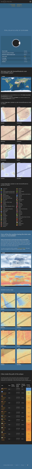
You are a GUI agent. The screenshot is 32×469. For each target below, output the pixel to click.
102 (25, 56)
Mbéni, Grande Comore (3, 439)
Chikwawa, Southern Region (3, 398)
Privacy (22, 465)
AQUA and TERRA (21, 248)
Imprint (16, 465)
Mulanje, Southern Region (4, 413)
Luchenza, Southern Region (3, 408)
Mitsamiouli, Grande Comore (3, 434)
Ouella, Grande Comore (3, 429)
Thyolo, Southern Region (3, 403)
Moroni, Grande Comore (3, 424)
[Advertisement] (16, 17)
